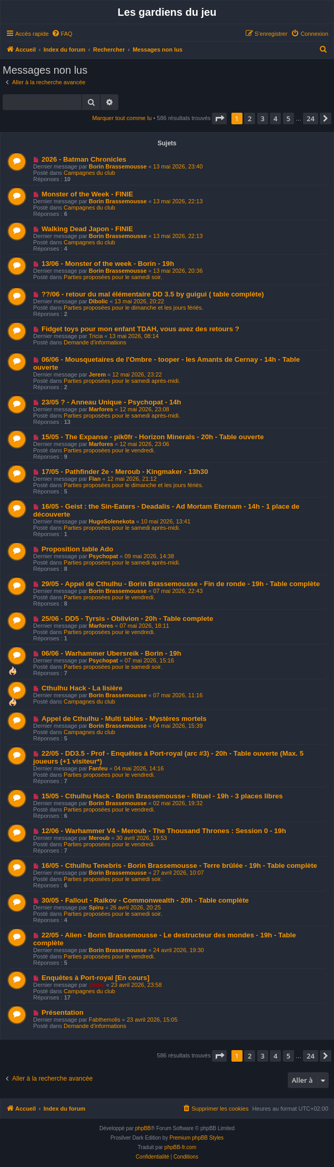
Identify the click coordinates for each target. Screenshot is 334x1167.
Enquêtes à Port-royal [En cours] (95, 978)
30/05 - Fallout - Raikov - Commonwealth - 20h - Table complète (145, 900)
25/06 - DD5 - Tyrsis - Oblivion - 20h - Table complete (127, 618)
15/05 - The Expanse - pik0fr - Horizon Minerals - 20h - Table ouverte (153, 437)
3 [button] (263, 118)
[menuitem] (62, 33)
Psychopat (103, 556)
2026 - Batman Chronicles (84, 159)
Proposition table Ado (78, 549)
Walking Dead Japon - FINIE (87, 229)
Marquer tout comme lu (121, 118)
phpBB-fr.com (181, 1147)
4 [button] (275, 118)
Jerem (97, 374)
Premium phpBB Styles (196, 1138)
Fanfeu (98, 768)
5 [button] (288, 118)
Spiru (96, 907)
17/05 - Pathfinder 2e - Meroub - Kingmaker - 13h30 (125, 472)
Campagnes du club (89, 173)
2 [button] (249, 118)
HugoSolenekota (112, 521)
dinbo (97, 985)
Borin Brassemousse (118, 166)
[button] (219, 118)
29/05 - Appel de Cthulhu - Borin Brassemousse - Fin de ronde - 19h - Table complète (181, 584)
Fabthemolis (104, 1019)
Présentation (63, 1012)
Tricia (96, 336)
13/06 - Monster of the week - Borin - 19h (108, 264)
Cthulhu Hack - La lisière (82, 688)
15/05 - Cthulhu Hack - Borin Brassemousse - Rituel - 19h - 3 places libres (162, 796)
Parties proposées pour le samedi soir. (113, 277)
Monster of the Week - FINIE (87, 194)
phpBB (143, 1128)
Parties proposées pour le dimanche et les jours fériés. (133, 307)
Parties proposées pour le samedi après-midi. (122, 381)
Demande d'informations (95, 342)
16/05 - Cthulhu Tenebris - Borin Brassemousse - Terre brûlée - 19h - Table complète (179, 865)
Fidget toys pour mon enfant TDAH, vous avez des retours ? (140, 329)
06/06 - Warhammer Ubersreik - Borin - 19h (111, 653)
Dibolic (98, 301)
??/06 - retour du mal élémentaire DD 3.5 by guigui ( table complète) (153, 294)
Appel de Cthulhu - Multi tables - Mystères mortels (124, 719)
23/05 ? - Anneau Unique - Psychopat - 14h (111, 402)
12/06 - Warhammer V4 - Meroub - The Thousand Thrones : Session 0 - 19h (164, 831)
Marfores (101, 409)
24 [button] (311, 118)
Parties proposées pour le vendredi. (109, 450)
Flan (95, 479)
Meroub (99, 838)
